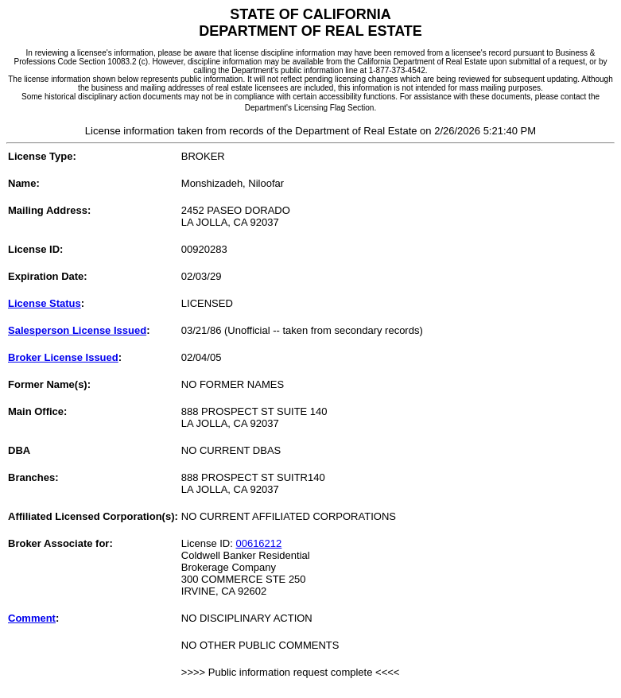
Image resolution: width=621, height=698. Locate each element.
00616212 (258, 543)
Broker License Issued (63, 357)
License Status (44, 303)
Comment (32, 618)
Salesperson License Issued (77, 330)
